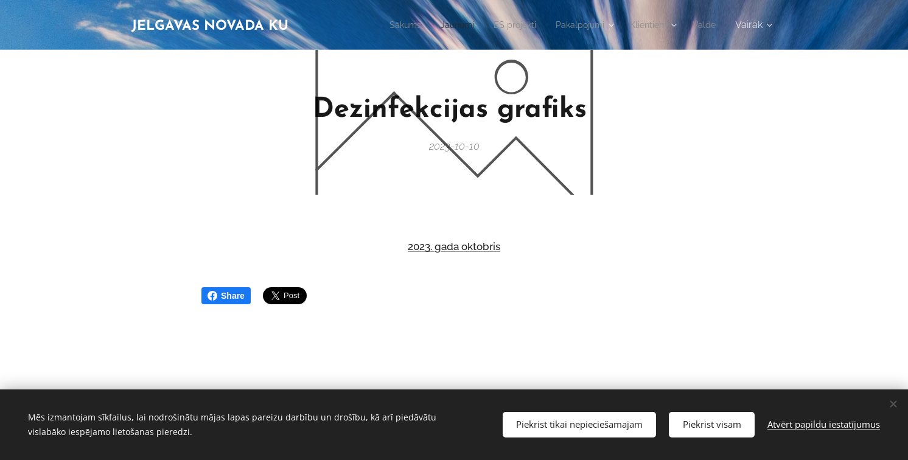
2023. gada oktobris (454, 246)
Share (226, 296)
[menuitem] (382, 25)
